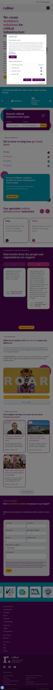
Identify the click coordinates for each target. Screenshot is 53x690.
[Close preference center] (44, 36)
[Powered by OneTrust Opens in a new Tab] (40, 83)
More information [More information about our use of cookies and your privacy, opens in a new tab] (12, 53)
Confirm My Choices (39, 79)
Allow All (12, 56)
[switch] (41, 68)
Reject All (27, 79)
